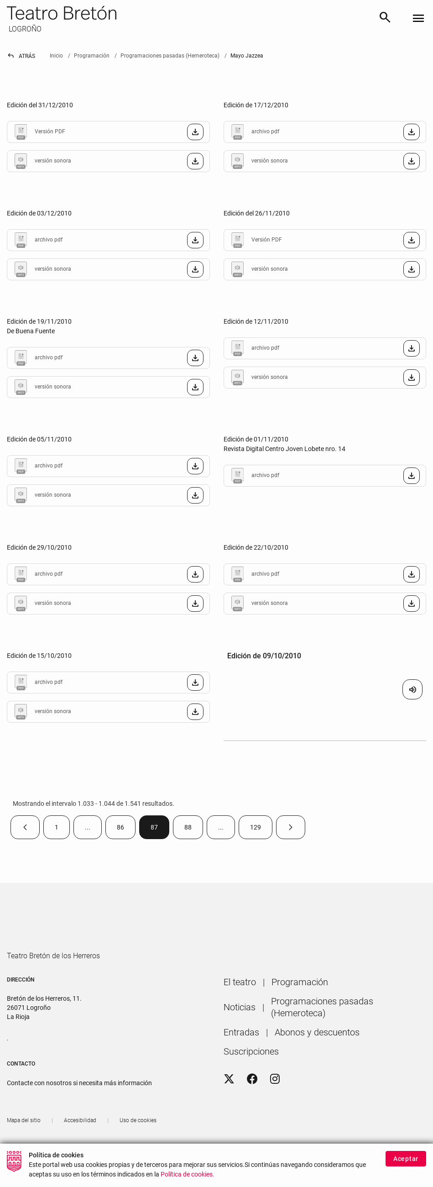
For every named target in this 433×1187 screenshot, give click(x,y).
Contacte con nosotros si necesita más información (79, 1109)
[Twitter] (229, 1105)
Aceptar (405, 1158)
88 (193, 829)
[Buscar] (385, 18)
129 (261, 829)
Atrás (21, 56)
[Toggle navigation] (418, 19)
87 (160, 829)
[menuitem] (240, 1008)
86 (126, 829)
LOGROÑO (24, 29)
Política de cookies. (187, 1174)
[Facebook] (252, 1105)
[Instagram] (275, 1105)
